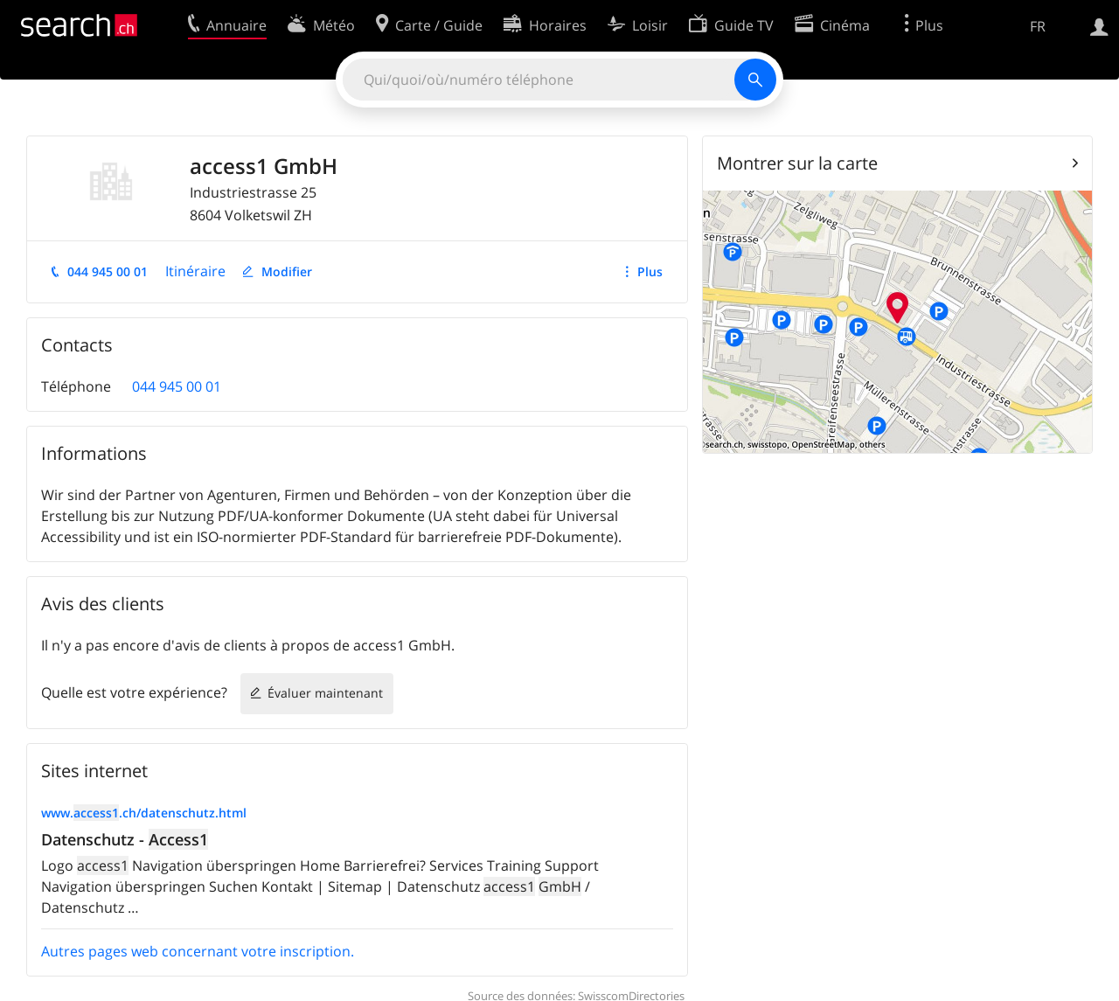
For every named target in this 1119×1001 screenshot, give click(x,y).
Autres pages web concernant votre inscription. (197, 951)
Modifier (286, 271)
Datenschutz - (124, 839)
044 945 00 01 (107, 271)
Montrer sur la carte (797, 163)
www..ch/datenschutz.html (144, 812)
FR (1038, 26)
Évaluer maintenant (325, 693)
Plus (650, 271)
